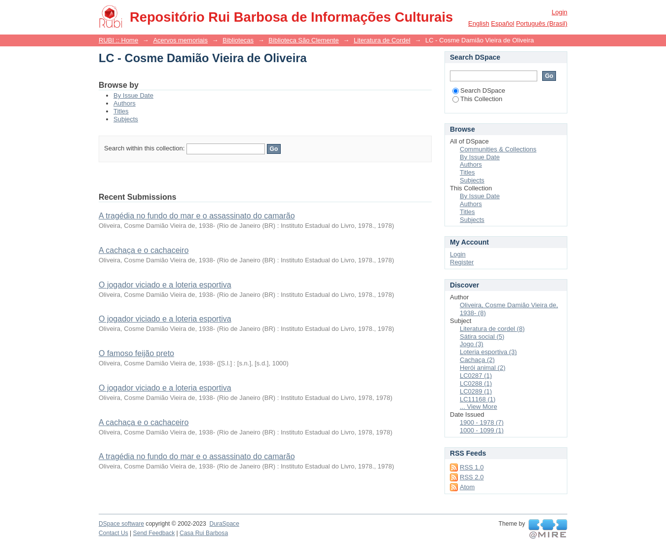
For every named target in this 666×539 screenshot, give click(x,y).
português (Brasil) (541, 23)
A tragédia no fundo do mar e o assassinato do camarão (197, 216)
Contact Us (113, 533)
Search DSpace (478, 90)
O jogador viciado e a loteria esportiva (165, 285)
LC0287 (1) (476, 375)
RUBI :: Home (118, 40)
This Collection (477, 99)
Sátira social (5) (482, 336)
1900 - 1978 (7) (482, 422)
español (502, 23)
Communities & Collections (498, 149)
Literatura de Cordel (382, 40)
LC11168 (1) (477, 399)
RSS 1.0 (471, 467)
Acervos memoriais (180, 40)
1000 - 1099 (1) (482, 430)
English (478, 23)
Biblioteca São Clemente (303, 40)
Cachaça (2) (477, 359)
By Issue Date (133, 95)
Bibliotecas (238, 40)
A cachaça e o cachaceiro (143, 250)
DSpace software (121, 523)
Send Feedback (154, 533)
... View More (478, 406)
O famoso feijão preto (136, 353)
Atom (467, 487)
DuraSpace (224, 523)
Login (559, 12)
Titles (121, 111)
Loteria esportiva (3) (488, 352)
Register (462, 262)
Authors (124, 103)
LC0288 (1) (476, 383)
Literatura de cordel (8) (492, 328)
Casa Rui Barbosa (204, 533)
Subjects (125, 119)
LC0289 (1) (476, 391)
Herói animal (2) (482, 367)
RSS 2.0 (471, 477)
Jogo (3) (471, 344)
